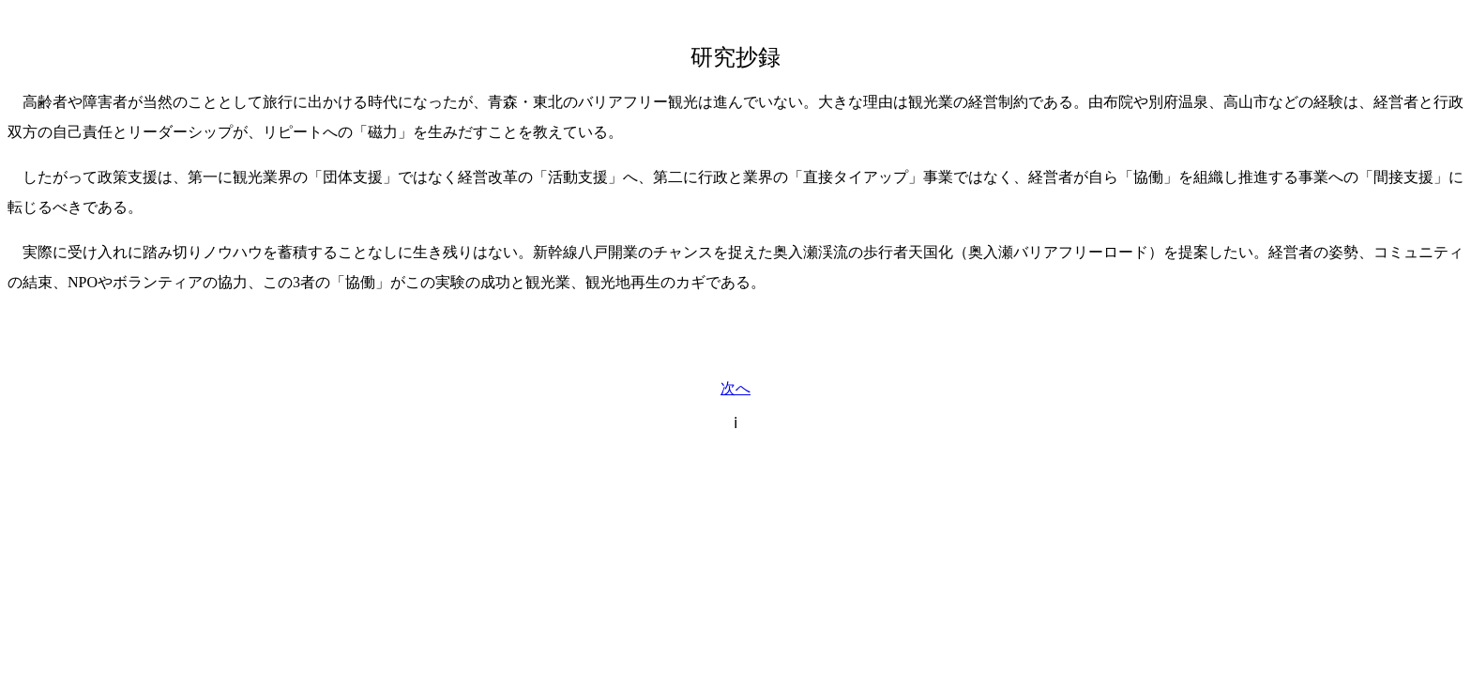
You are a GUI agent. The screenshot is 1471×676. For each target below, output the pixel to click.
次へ (735, 388)
